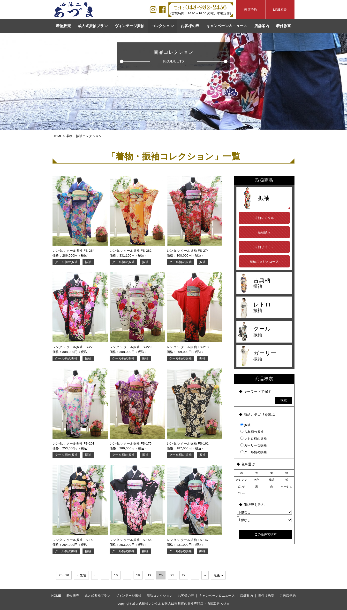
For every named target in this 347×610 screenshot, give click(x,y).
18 (138, 575)
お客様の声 (190, 26)
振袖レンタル (264, 218)
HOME (56, 595)
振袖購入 (264, 232)
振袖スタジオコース (264, 261)
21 (172, 575)
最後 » (218, 575)
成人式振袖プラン (93, 26)
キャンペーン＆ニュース (226, 26)
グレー (241, 493)
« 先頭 (81, 575)
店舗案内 (261, 26)
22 (184, 575)
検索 (283, 400)
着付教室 (283, 26)
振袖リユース (264, 247)
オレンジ (241, 479)
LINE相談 (280, 9)
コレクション (162, 26)
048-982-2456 (200, 7)
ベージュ (286, 486)
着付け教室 (266, 595)
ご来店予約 (287, 595)
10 (116, 575)
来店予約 (250, 9)
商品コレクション (160, 595)
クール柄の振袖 (66, 262)
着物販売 (63, 26)
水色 (256, 479)
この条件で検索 (266, 534)
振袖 (88, 262)
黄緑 (271, 479)
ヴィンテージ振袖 (129, 26)
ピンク (241, 486)
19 (149, 575)
